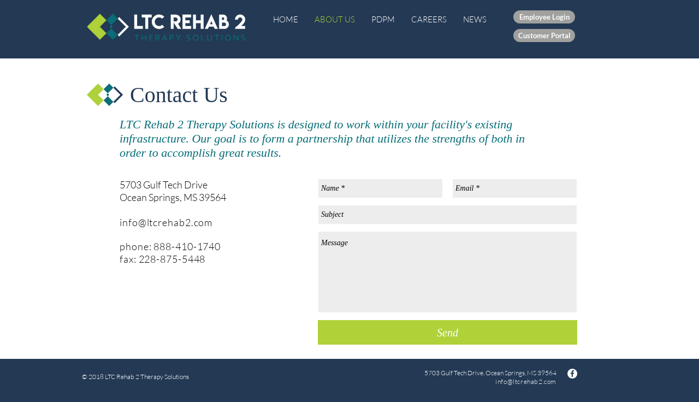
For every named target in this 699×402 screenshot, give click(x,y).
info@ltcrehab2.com (166, 222)
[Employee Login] (544, 16)
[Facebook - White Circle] (572, 374)
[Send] (447, 332)
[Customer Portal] (544, 35)
